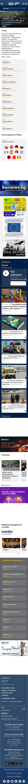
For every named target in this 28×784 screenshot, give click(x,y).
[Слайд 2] (3, 26)
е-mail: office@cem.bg (14, 743)
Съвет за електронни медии (12, 701)
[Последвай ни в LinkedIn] (15, 781)
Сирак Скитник (7, 693)
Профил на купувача (9, 690)
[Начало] (14, 4)
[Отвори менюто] (2, 3)
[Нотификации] (23, 4)
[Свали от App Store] (10, 763)
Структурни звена (8, 698)
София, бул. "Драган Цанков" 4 (14, 726)
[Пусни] (24, 62)
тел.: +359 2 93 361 (14, 727)
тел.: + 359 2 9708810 (14, 739)
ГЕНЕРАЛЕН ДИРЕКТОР (5, 681)
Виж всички (6, 416)
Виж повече (6, 57)
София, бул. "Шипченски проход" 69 (14, 736)
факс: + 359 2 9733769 (14, 741)
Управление (6, 678)
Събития (5, 695)
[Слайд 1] (2, 26)
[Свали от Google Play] (18, 763)
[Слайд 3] (4, 26)
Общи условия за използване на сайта (14, 769)
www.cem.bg (14, 745)
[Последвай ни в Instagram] (8, 781)
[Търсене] (24, 8)
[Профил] (26, 4)
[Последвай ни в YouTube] (12, 781)
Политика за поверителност (14, 773)
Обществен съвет (8, 688)
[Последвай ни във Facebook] (4, 781)
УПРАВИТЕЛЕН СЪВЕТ (8, 684)
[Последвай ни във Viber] (23, 781)
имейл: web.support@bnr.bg (14, 729)
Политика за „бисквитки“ (14, 776)
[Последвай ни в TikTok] (19, 781)
